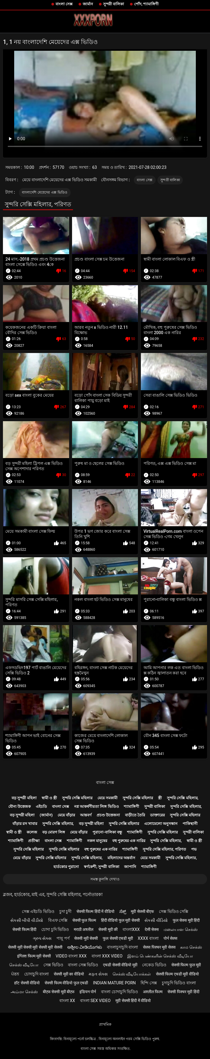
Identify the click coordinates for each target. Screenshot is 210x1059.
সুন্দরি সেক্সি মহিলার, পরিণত (164, 849)
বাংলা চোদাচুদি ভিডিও (119, 991)
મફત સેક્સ (98, 974)
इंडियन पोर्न (87, 991)
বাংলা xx (67, 1000)
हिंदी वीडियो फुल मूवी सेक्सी (120, 920)
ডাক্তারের (157, 815)
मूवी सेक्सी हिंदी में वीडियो (133, 1000)
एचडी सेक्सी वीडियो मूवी (120, 964)
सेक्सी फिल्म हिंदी (24, 929)
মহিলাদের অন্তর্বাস (121, 858)
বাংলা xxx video (107, 956)
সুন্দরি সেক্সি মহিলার (77, 798)
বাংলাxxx (131, 929)
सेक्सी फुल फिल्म (84, 920)
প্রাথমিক (105, 1024)
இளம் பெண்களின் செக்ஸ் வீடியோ (160, 956)
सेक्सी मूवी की (108, 929)
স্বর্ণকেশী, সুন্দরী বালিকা (101, 866)
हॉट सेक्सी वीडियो (27, 982)
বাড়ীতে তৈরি (135, 815)
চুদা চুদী (65, 911)
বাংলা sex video (95, 1000)
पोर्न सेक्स (170, 938)
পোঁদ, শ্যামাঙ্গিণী (146, 4)
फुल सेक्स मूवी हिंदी (186, 920)
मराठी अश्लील (83, 929)
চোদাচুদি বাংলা (36, 974)
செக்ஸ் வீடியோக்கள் (132, 974)
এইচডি (41, 806)
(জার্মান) (46, 815)
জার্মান (88, 4)
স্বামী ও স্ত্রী (49, 798)
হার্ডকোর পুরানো (66, 866)
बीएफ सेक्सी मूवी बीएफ (58, 991)
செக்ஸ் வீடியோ (23, 964)
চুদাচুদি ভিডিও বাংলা (179, 982)
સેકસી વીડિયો (155, 920)
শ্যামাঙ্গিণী (131, 806)
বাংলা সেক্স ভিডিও (83, 964)
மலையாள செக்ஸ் (180, 929)
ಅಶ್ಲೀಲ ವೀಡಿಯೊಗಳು (84, 947)
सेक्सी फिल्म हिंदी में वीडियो (95, 911)
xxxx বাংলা (148, 938)
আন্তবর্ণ (86, 815)
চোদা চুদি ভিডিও (55, 929)
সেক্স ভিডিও (53, 964)
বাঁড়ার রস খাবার (24, 823)
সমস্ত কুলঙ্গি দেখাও (104, 879)
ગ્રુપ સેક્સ (42, 938)
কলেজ (32, 832)
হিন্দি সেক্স (149, 982)
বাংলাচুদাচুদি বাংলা (122, 947)
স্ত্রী (160, 798)
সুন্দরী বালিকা (113, 4)
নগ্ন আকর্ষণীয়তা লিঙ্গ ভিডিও (96, 806)
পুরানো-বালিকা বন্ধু (107, 832)
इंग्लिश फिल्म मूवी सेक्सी (34, 956)
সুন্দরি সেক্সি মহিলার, (182, 798)
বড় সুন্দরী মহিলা (24, 798)
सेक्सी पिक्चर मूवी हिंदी (183, 991)
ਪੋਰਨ (15, 974)
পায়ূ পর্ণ (62, 938)
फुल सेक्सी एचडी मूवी (118, 938)
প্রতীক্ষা (34, 841)
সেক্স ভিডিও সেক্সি (173, 911)
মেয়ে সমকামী (107, 798)
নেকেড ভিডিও (154, 964)
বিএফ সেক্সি (57, 920)
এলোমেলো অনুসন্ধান (161, 823)
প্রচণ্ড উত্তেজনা (108, 815)
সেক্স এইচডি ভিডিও (38, 911)
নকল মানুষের (97, 841)
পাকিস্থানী (190, 823)
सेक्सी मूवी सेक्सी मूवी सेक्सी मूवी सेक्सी (35, 947)
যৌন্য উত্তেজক (19, 806)
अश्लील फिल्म (152, 991)
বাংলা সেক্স (64, 4)
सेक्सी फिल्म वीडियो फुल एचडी (66, 982)
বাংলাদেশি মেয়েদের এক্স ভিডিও (45, 192)
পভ (194, 849)
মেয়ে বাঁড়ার (66, 815)
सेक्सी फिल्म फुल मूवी (186, 964)
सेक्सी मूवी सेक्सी (86, 938)
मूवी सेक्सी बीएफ (142, 911)
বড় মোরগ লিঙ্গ (53, 832)
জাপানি (130, 866)
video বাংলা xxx (71, 956)
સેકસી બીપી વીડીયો (26, 920)
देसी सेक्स (152, 929)
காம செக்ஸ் (191, 947)
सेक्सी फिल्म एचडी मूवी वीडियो (177, 974)
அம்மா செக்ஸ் (24, 991)
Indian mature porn (114, 982)
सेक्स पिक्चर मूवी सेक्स (159, 947)
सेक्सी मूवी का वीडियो (69, 974)
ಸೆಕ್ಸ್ (122, 911)
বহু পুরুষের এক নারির (128, 841)
